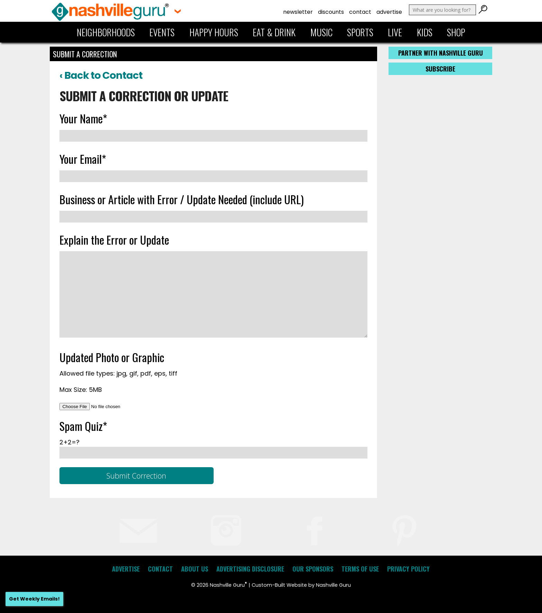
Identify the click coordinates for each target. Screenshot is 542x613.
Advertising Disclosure (250, 568)
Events (162, 32)
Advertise (389, 12)
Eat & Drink (274, 32)
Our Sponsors (312, 568)
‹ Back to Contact (100, 75)
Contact (360, 12)
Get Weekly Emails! (34, 598)
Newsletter (298, 12)
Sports (360, 32)
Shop (456, 32)
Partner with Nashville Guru (440, 52)
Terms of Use (360, 568)
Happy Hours (213, 32)
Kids (424, 32)
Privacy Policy (408, 568)
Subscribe (440, 68)
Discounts (331, 12)
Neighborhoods (106, 32)
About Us (194, 568)
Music (321, 32)
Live (395, 32)
